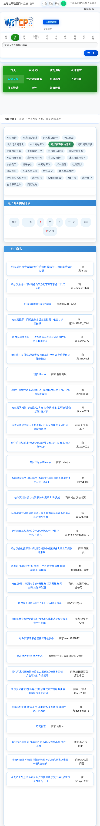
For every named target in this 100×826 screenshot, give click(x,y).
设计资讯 (34, 70)
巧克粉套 (41, 726)
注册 (25, 3)
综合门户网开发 (15, 144)
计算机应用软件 (77, 157)
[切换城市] (47, 29)
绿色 (63, 3)
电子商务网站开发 (51, 118)
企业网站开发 (37, 144)
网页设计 (11, 137)
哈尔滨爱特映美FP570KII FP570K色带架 (40, 603)
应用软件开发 (34, 157)
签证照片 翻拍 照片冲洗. (30, 656)
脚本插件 (61, 164)
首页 (13, 70)
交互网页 (33, 118)
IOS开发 (72, 177)
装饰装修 (55, 87)
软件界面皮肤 (66, 171)
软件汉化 (48, 171)
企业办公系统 (29, 171)
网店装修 (32, 184)
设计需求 (76, 70)
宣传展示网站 (55, 151)
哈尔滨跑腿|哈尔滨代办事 (37, 303)
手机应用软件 (55, 157)
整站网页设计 (29, 137)
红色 (44, 3)
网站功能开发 (76, 151)
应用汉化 (87, 177)
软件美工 (11, 164)
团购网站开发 (14, 151)
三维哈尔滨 (51, 22)
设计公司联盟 (34, 79)
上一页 (28, 222)
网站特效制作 (14, 157)
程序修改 (27, 164)
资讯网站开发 (85, 144)
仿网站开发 (44, 164)
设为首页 (91, 3)
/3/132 (50, 231)
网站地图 (82, 3)
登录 (32, 3)
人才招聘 (76, 79)
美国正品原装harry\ (40, 462)
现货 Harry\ (40, 374)
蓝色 (51, 3)
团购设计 (13, 87)
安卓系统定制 (14, 184)
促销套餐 (55, 79)
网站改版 (11, 171)
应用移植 (37, 177)
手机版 (73, 3)
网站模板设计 (50, 137)
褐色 (57, 3)
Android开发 (55, 177)
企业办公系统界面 (16, 177)
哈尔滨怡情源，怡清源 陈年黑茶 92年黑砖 (37, 497)
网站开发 (69, 137)
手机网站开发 (34, 151)
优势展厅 (55, 70)
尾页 (85, 222)
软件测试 (77, 164)
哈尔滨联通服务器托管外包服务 (36, 638)
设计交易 (13, 79)
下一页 (71, 222)
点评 (34, 87)
